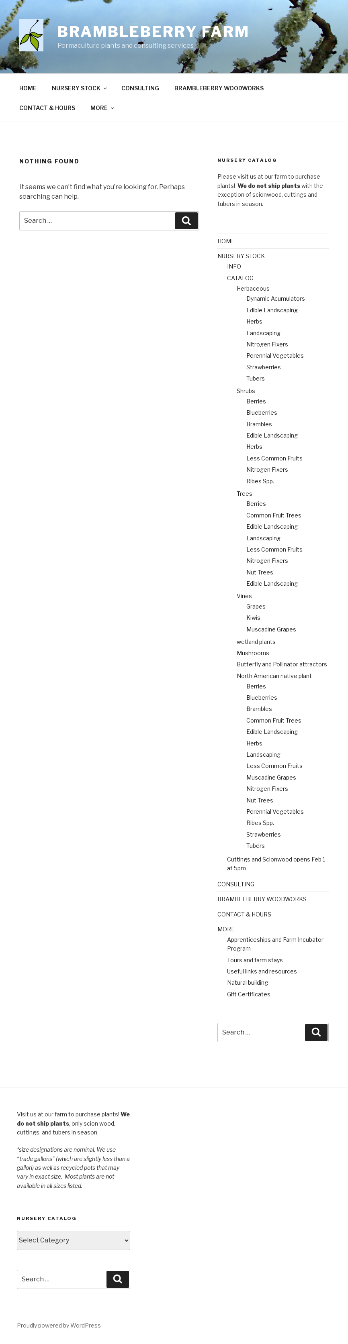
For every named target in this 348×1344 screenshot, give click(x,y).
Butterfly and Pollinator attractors (282, 664)
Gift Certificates (248, 994)
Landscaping (263, 333)
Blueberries (261, 412)
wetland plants (256, 641)
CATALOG (240, 278)
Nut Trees (259, 572)
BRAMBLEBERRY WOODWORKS (219, 88)
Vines (244, 596)
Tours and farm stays (255, 960)
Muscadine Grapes (271, 629)
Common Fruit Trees (273, 515)
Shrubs (246, 390)
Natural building (247, 982)
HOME (28, 88)
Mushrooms (253, 653)
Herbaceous (253, 288)
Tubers (255, 378)
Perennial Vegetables (275, 355)
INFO (234, 266)
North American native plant (274, 675)
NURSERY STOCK (80, 88)
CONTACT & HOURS (47, 107)
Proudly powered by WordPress (59, 1325)
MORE (102, 107)
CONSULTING (140, 88)
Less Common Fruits (274, 458)
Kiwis (253, 617)
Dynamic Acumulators (275, 298)
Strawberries (263, 367)
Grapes (256, 606)
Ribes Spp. (260, 481)
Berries (256, 401)
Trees (244, 493)
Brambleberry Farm (153, 32)
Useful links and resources (262, 971)
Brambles (259, 424)
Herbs (254, 321)
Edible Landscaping (272, 310)
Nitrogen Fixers (267, 344)
